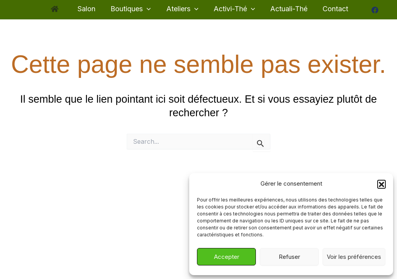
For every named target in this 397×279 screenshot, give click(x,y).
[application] (148, 9)
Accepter (226, 256)
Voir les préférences (354, 256)
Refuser (289, 256)
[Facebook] (370, 10)
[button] (381, 184)
